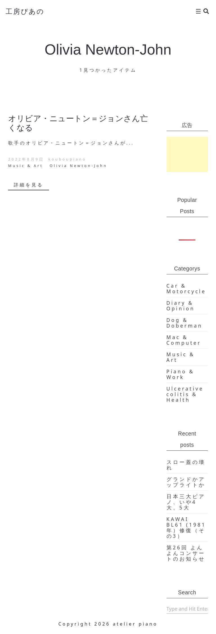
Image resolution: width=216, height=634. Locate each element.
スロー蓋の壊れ (185, 464)
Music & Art (25, 165)
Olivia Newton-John (78, 165)
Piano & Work (180, 374)
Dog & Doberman (184, 322)
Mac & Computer (183, 340)
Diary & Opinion (180, 305)
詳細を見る (28, 185)
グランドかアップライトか (185, 482)
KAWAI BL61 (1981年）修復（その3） (186, 527)
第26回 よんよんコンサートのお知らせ (185, 553)
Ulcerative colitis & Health (185, 394)
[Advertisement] (187, 154)
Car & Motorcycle (186, 288)
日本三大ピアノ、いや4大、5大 (185, 501)
